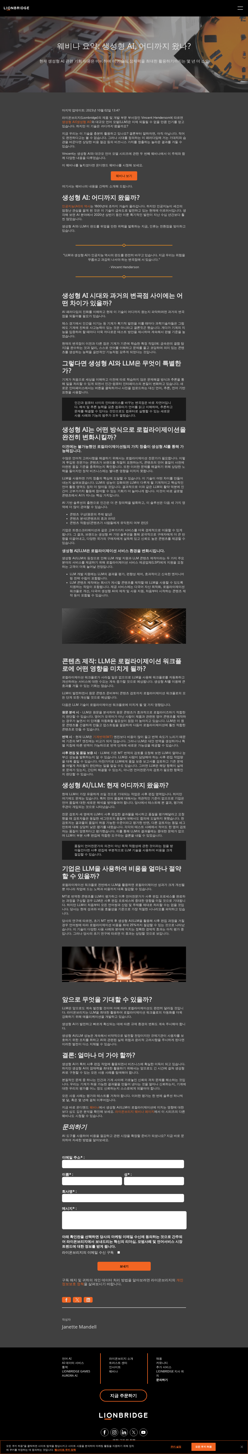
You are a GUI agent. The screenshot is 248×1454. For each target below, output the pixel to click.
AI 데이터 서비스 (73, 1363)
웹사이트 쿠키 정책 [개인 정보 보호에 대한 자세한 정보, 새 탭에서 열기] (65, 1449)
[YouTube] (143, 1432)
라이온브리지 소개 (121, 1358)
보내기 (124, 1266)
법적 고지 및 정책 (124, 1440)
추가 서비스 (163, 1367)
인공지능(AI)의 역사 (76, 206)
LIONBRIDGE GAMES (76, 1371)
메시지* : (69, 1208)
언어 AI (66, 1358)
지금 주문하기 (123, 1395)
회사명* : (69, 1191)
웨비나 (94, 1107)
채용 (159, 1358)
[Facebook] (104, 1432)
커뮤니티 (162, 1363)
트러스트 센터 (118, 1363)
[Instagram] (114, 1432)
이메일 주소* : (73, 1157)
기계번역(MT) (103, 737)
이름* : (67, 1174)
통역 (65, 1367)
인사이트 (115, 1367)
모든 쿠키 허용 (203, 1446)
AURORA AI (70, 1375)
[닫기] (242, 1447)
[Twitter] (134, 1432)
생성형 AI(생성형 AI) (76, 122)
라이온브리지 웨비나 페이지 (134, 1111)
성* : (128, 1174)
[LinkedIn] (124, 1432)
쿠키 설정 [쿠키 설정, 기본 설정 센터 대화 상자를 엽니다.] (175, 1446)
